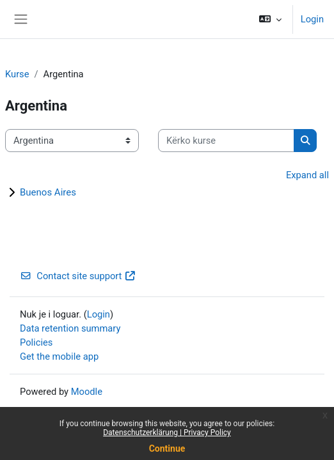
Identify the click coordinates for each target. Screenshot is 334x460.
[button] (269, 19)
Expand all (307, 175)
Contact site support (78, 276)
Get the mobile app (59, 356)
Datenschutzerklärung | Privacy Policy (167, 432)
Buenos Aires (48, 192)
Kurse (17, 74)
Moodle (86, 391)
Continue (167, 448)
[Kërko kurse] (226, 140)
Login (312, 19)
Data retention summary (70, 328)
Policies (36, 342)
